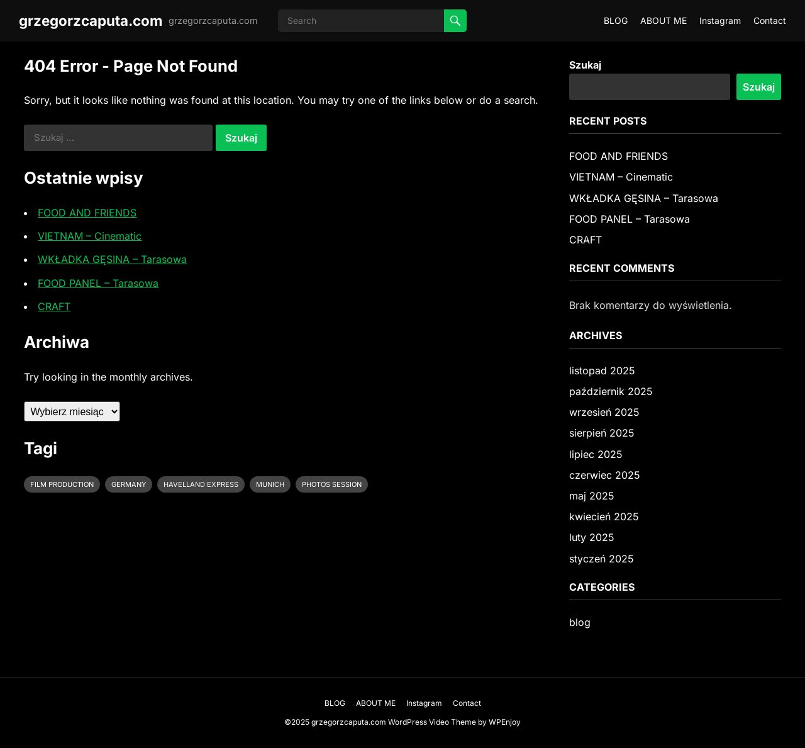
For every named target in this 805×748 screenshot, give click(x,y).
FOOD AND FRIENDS (87, 212)
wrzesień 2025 (604, 412)
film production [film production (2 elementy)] (62, 484)
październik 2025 (611, 391)
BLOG (616, 20)
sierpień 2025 (602, 433)
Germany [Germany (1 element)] (128, 484)
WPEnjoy (505, 722)
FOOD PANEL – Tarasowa (98, 283)
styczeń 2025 (601, 558)
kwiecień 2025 (604, 516)
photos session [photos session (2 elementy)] (332, 484)
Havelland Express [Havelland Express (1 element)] (201, 484)
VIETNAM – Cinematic (90, 236)
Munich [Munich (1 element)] (270, 484)
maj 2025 (591, 495)
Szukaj (585, 65)
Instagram (720, 20)
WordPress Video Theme (432, 722)
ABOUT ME (663, 20)
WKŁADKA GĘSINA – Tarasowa (112, 259)
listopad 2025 (602, 370)
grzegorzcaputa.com (90, 20)
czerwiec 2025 (604, 475)
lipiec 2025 (596, 454)
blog (580, 622)
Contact (769, 20)
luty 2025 (591, 537)
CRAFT (54, 306)
